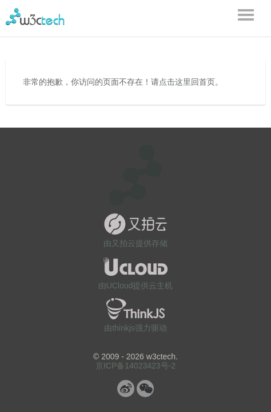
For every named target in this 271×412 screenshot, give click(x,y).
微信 (145, 388)
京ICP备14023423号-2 (135, 365)
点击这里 (175, 81)
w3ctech (35, 16)
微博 (125, 388)
